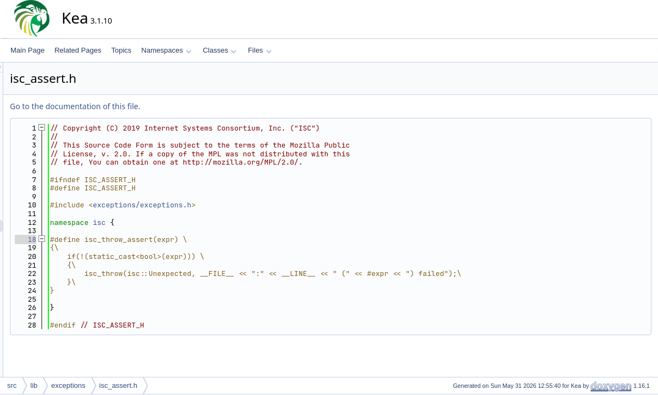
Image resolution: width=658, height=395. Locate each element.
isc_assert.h (118, 385)
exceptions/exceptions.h (241, 205)
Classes (220, 50)
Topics (121, 50)
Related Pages (77, 50)
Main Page (27, 50)
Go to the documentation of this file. (174, 106)
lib (33, 385)
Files (259, 50)
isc (198, 222)
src (11, 385)
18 (124, 239)
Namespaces (166, 50)
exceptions (68, 385)
